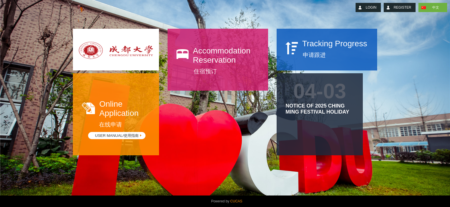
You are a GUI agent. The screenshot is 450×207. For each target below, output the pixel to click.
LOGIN (371, 7)
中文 (435, 7)
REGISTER (402, 7)
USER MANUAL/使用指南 (117, 135)
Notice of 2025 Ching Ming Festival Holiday (317, 109)
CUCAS (236, 201)
